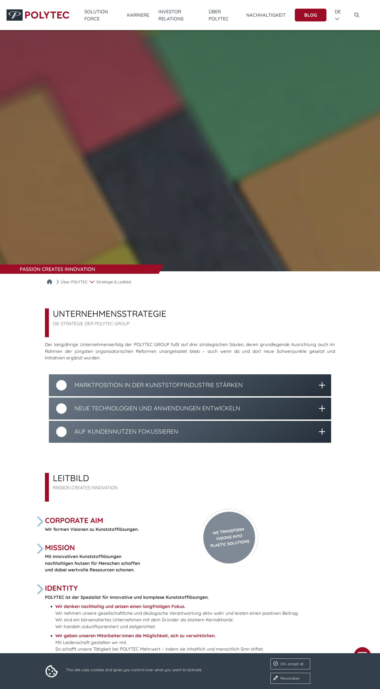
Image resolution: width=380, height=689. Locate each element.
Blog (310, 15)
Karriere (138, 15)
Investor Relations (170, 15)
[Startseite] (49, 282)
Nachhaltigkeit (266, 15)
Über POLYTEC (219, 15)
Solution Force (96, 15)
